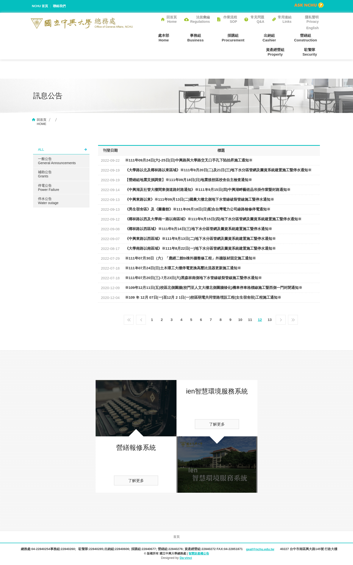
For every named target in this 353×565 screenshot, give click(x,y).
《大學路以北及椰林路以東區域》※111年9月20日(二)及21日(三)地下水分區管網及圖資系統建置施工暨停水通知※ (218, 170)
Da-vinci (186, 558)
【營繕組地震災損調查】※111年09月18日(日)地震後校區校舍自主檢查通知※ (188, 180)
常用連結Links (284, 19)
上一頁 (141, 319)
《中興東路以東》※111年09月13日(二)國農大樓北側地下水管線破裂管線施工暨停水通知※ (199, 200)
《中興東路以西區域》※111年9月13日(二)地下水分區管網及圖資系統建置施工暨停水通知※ (200, 239)
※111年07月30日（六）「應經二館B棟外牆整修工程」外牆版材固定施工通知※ (190, 259)
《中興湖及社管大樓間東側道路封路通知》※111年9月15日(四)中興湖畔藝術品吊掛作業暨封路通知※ (207, 190)
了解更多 (136, 481)
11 (250, 320)
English (312, 28)
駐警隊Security (311, 52)
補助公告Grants (45, 175)
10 (240, 320)
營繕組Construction (274, 37)
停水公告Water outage (48, 201)
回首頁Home (171, 19)
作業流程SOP (230, 19)
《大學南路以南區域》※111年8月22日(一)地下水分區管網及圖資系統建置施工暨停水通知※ (200, 249)
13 (270, 320)
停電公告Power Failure (48, 188)
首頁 (176, 537)
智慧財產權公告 (199, 554)
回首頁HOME (41, 122)
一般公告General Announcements (57, 161)
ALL (41, 150)
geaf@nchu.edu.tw (260, 550)
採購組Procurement (208, 37)
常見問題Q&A (257, 19)
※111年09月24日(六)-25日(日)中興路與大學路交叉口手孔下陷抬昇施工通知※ (188, 161)
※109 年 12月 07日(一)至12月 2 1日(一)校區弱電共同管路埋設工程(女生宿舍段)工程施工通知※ (203, 298)
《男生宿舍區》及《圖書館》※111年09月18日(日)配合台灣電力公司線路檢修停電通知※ (197, 210)
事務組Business (174, 37)
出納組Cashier (241, 37)
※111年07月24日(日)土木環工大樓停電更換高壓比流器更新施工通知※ (183, 268)
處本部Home (145, 37)
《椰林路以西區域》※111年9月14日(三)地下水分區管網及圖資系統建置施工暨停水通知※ (198, 229)
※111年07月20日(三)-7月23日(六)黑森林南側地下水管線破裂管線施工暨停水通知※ (193, 278)
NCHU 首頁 (40, 6)
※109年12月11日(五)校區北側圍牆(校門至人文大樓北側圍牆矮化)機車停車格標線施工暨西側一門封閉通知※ (213, 288)
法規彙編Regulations (200, 19)
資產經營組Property (309, 37)
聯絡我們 (59, 6)
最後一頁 (293, 319)
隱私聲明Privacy (312, 19)
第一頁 (129, 319)
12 (260, 320)
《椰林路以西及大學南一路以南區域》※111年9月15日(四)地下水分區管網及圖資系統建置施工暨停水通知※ (213, 219)
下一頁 (281, 319)
